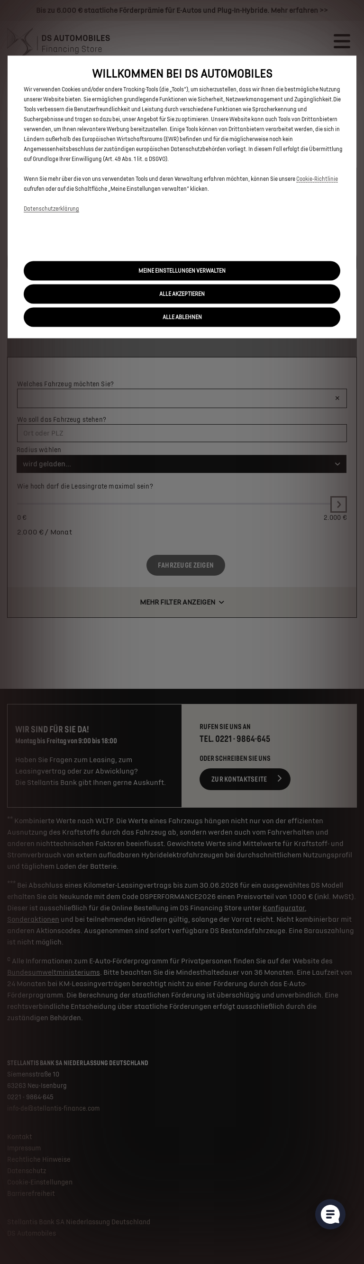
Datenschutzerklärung (51, 209)
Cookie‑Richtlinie (317, 179)
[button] (182, 271)
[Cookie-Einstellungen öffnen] (330, 1214)
